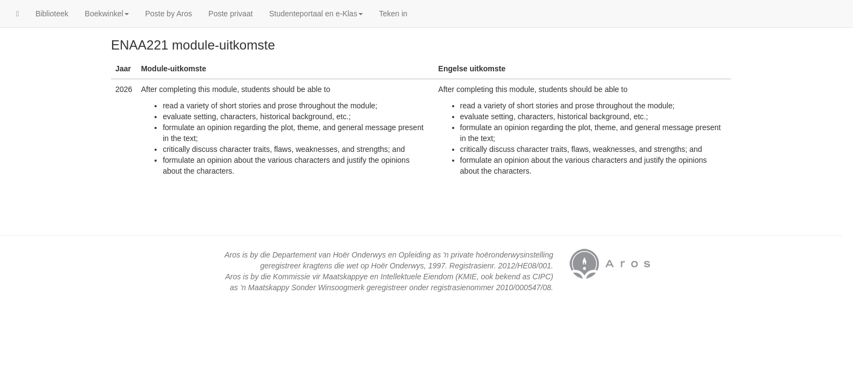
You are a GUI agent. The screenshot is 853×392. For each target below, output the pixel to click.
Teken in (393, 13)
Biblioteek (52, 13)
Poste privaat (230, 13)
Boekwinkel (107, 13)
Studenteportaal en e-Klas (316, 13)
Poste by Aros (168, 13)
